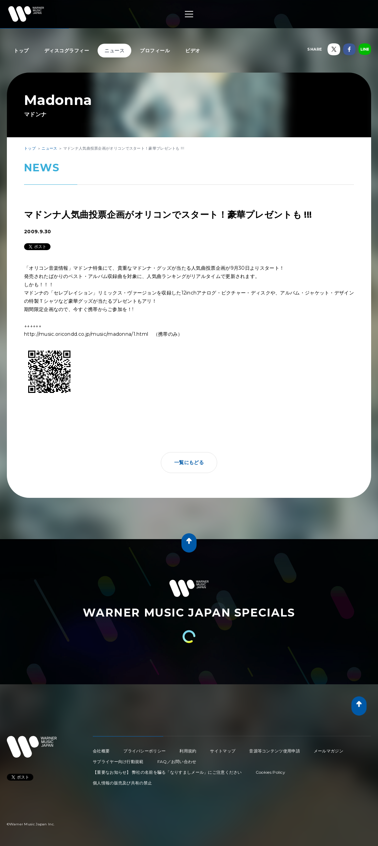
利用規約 (187, 750)
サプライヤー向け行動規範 (118, 761)
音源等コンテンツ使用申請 (274, 750)
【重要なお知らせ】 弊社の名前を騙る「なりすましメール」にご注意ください (167, 772)
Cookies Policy (270, 772)
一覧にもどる (189, 462)
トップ (21, 50)
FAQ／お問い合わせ (177, 761)
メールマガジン (328, 750)
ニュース (114, 50)
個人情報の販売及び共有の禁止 (122, 782)
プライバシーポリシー (144, 750)
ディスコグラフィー (66, 50)
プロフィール (155, 50)
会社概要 (101, 750)
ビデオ (192, 50)
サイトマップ (222, 750)
